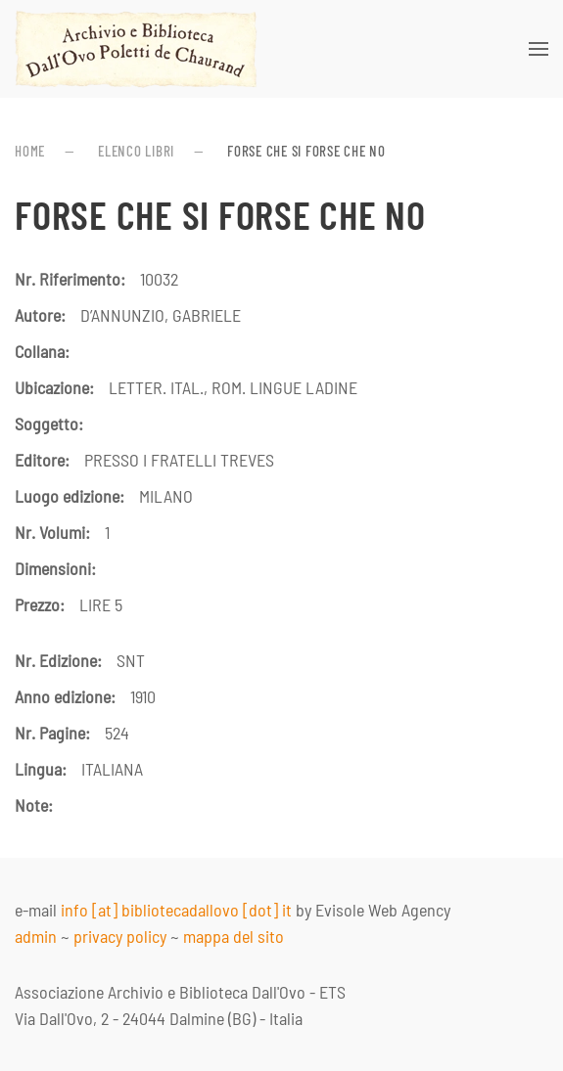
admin (36, 936)
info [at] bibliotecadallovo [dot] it (176, 909)
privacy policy (119, 936)
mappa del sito (233, 936)
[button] (538, 49)
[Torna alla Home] (136, 49)
